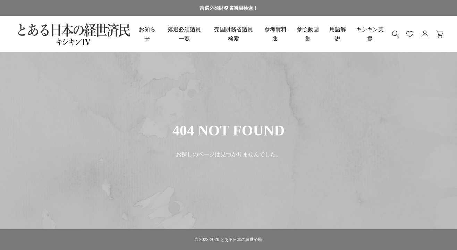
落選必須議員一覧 (184, 34)
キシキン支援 (370, 34)
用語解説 (337, 34)
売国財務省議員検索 (233, 34)
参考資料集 (275, 34)
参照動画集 (308, 34)
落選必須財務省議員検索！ (229, 8)
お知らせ (147, 34)
